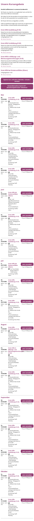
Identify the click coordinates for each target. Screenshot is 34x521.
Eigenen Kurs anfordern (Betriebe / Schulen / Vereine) (17, 80)
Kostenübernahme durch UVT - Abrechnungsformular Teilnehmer (17, 86)
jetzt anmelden (27, 98)
